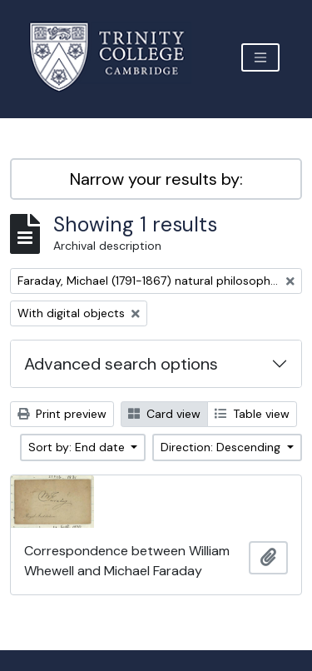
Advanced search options (121, 364)
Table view (252, 413)
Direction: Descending (222, 447)
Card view (164, 413)
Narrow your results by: (156, 179)
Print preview (61, 413)
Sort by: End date (78, 447)
